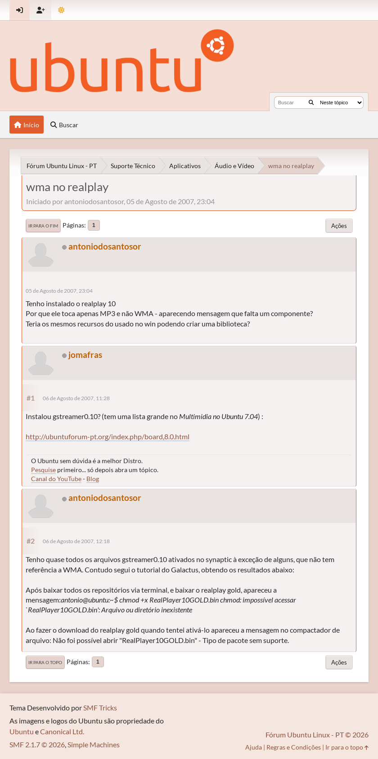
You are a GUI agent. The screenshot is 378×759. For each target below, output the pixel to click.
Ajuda (253, 747)
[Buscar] (311, 102)
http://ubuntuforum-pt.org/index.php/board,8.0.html (107, 436)
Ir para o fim (43, 225)
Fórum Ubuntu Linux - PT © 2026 (317, 734)
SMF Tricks (100, 707)
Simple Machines (94, 744)
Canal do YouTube (56, 478)
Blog (92, 478)
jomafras (85, 354)
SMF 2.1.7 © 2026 (37, 744)
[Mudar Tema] (61, 10)
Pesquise (43, 469)
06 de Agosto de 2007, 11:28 (76, 398)
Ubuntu (21, 731)
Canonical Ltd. (62, 731)
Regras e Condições (293, 747)
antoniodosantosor (104, 246)
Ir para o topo (45, 662)
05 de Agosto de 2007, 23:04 (59, 291)
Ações (339, 225)
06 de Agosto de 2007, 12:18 (76, 541)
